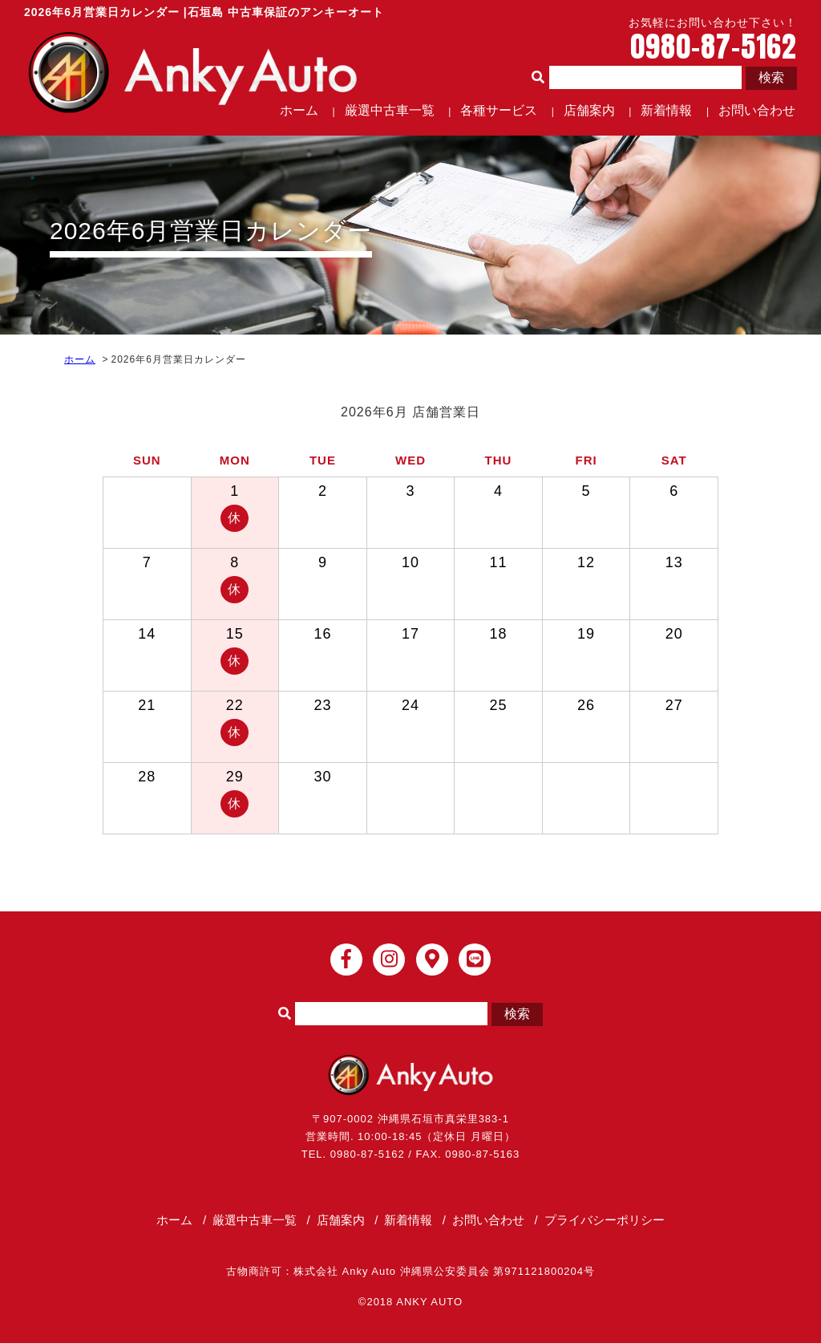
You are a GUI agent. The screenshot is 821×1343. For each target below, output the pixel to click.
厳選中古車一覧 (390, 110)
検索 (771, 77)
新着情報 (666, 110)
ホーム (299, 110)
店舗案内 (589, 110)
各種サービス (498, 110)
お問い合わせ (756, 110)
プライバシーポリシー (604, 1220)
